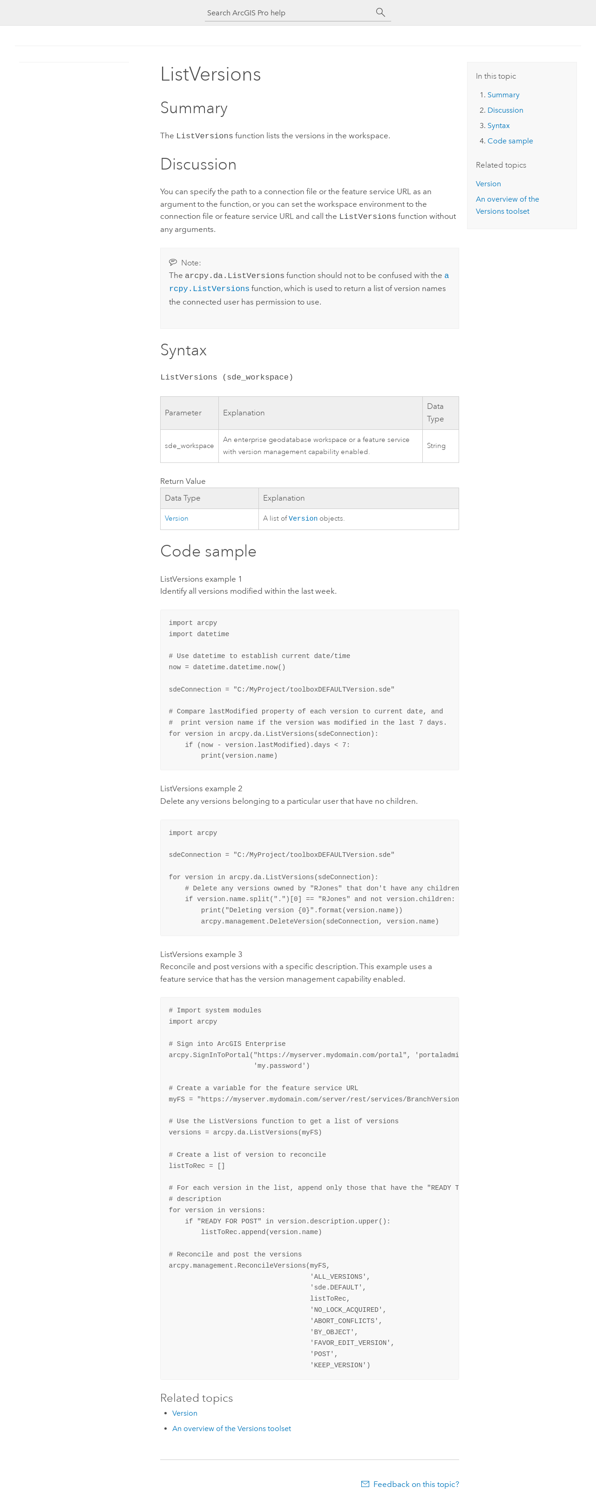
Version (177, 515)
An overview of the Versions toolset (231, 1425)
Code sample (510, 140)
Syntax (499, 125)
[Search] (381, 12)
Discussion (505, 110)
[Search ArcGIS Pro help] (288, 13)
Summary (504, 94)
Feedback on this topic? (416, 1481)
